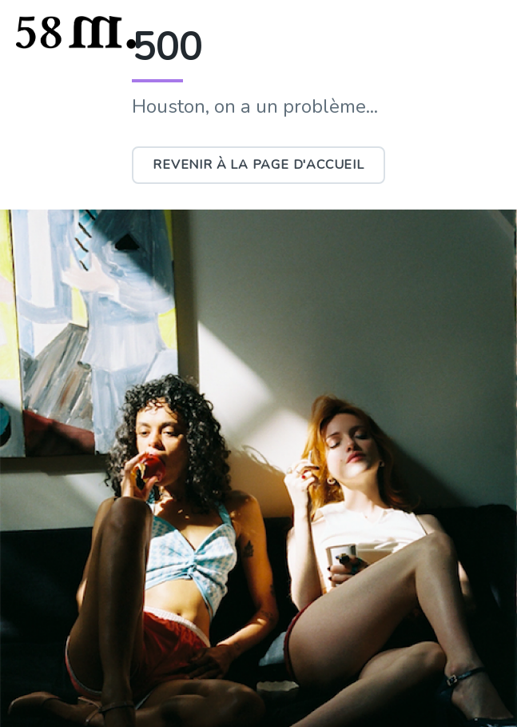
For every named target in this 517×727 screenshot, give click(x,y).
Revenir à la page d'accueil (258, 165)
